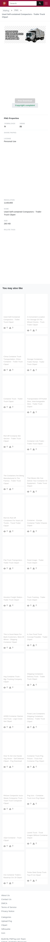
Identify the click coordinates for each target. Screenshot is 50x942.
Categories (6, 917)
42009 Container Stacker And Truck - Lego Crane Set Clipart (13, 717)
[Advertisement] (24, 72)
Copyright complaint (25, 105)
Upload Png (6, 921)
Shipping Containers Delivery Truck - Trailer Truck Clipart (36, 675)
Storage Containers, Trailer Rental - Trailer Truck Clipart (35, 361)
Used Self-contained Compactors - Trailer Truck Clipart (12, 319)
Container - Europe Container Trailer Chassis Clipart (37, 522)
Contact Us (6, 899)
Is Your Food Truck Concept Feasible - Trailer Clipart (37, 636)
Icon (3, 933)
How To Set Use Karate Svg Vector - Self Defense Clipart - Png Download (14, 757)
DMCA (4, 903)
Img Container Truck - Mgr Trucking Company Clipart (13, 678)
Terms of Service (8, 907)
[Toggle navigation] (46, 3)
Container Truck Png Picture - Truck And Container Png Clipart (35, 757)
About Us (5, 895)
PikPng (6, 11)
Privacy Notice (7, 911)
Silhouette (5, 929)
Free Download (25, 101)
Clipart (4, 925)
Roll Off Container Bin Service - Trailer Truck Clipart (12, 438)
